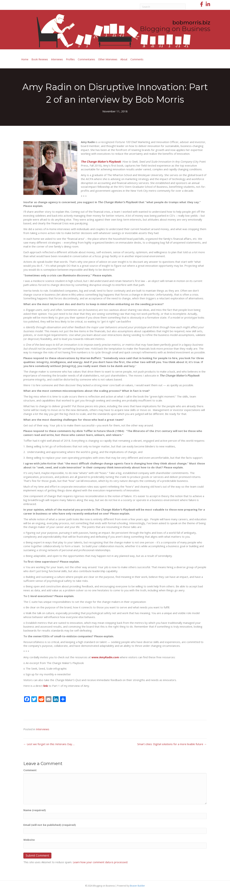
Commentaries (86, 59)
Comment (30, 770)
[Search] (163, 7)
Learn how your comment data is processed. (100, 862)
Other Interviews (107, 59)
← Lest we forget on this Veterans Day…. (49, 744)
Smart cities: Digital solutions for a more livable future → (172, 744)
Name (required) (34, 810)
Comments (136, 59)
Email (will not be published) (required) (49, 825)
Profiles (70, 59)
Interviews (57, 59)
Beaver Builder (137, 885)
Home (24, 59)
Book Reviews (39, 59)
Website (29, 839)
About (123, 59)
